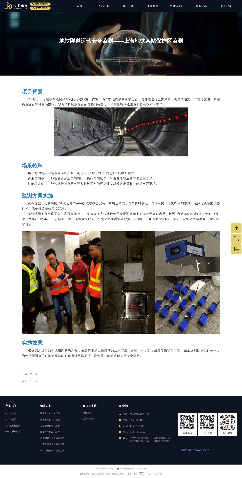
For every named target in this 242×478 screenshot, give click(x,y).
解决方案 (128, 6)
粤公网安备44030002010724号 (195, 449)
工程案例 (152, 6)
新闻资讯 (201, 6)
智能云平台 (177, 6)
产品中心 (103, 6)
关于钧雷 (225, 6)
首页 (79, 6)
